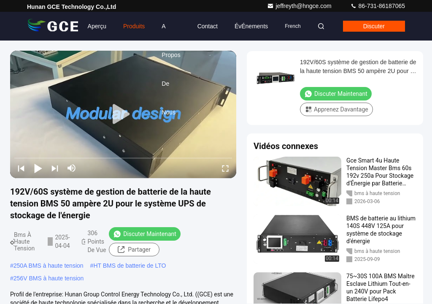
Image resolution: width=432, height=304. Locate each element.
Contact (207, 26)
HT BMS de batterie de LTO (129, 265)
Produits (134, 26)
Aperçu (97, 26)
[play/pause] (38, 168)
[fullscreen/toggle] (225, 168)
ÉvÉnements (251, 26)
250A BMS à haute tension (49, 265)
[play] (123, 114)
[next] (54, 168)
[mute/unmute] (71, 168)
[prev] (21, 168)
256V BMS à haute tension (49, 278)
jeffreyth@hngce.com (300, 6)
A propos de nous (171, 32)
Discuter (374, 26)
